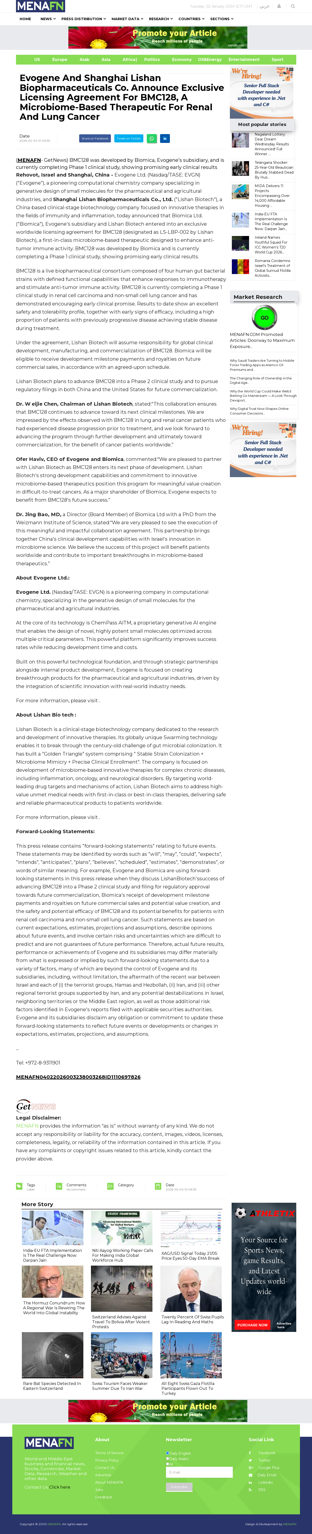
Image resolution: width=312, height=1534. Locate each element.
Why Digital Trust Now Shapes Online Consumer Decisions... (259, 411)
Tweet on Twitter (129, 138)
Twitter (259, 1460)
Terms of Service (109, 1453)
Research (159, 19)
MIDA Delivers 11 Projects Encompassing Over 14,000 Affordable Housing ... (272, 196)
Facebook (262, 1453)
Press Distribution (81, 19)
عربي (265, 6)
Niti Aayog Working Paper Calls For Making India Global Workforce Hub (122, 1255)
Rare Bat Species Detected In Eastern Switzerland (52, 1386)
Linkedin (261, 1482)
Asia (106, 59)
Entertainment (237, 59)
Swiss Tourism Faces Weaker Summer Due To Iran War (120, 1386)
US (31, 59)
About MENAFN (109, 1482)
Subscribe (179, 1487)
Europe (60, 59)
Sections (220, 19)
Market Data (125, 19)
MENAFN (29, 160)
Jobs (99, 1490)
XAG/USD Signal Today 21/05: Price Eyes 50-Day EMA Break (191, 1256)
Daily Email (262, 1475)
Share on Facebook (95, 138)
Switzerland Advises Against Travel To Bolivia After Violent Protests (121, 1322)
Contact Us (104, 1467)
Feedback (103, 1497)
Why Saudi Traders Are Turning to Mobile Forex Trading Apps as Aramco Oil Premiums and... (262, 365)
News (46, 19)
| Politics (151, 59)
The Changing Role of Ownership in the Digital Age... (261, 380)
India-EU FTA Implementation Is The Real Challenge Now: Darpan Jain (52, 1255)
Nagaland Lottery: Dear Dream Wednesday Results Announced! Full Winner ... (272, 144)
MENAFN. (54, 1524)
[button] (279, 6)
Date (24, 136)
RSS (257, 1490)
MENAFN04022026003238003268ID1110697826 (78, 1077)
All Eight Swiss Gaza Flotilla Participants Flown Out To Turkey (188, 1388)
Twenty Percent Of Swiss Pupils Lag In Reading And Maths (193, 1319)
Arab (84, 59)
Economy (182, 59)
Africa (128, 59)
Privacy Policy (107, 1460)
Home (25, 19)
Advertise (103, 1475)
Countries (189, 19)
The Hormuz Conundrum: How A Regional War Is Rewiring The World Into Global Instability (54, 1308)
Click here (59, 1487)
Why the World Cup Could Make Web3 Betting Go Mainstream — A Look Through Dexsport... (263, 395)
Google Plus (264, 1467)
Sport (274, 59)
